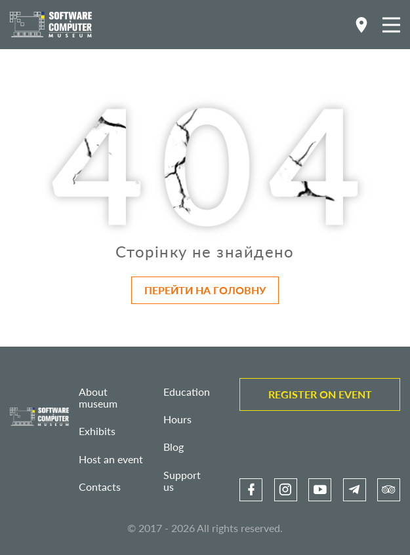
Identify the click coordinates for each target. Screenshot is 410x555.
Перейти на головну (205, 290)
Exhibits (97, 431)
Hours (177, 419)
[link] (250, 489)
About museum (98, 397)
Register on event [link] (320, 394)
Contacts (100, 486)
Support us (182, 481)
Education (186, 391)
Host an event (111, 459)
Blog (173, 446)
